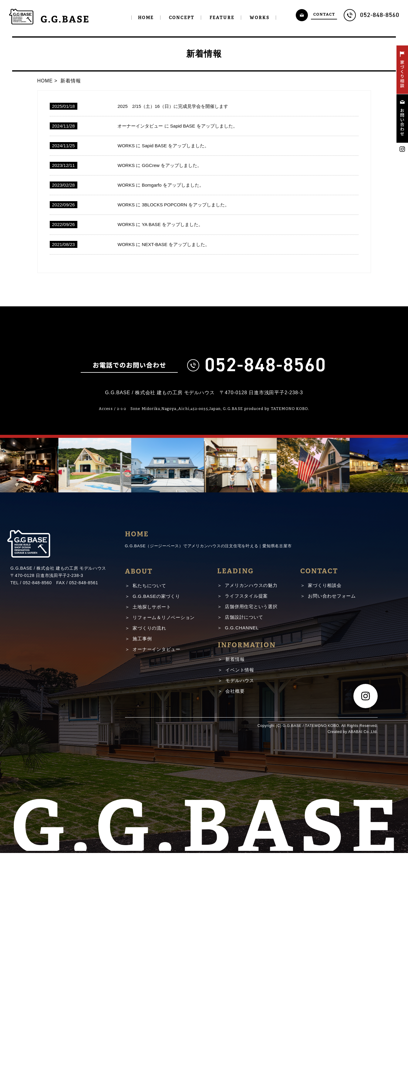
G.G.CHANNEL (242, 858)
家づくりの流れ (149, 858)
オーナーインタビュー (156, 880)
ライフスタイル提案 (246, 826)
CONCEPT (181, 17)
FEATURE (222, 17)
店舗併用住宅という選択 (251, 837)
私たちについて (149, 816)
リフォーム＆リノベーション (164, 848)
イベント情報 (239, 900)
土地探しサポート (152, 837)
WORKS (260, 17)
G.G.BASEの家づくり (156, 827)
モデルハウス (239, 911)
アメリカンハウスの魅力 (251, 815)
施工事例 (142, 869)
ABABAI (355, 962)
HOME (146, 17)
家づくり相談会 (324, 815)
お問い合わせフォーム (332, 826)
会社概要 (234, 921)
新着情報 (234, 889)
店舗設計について (244, 847)
